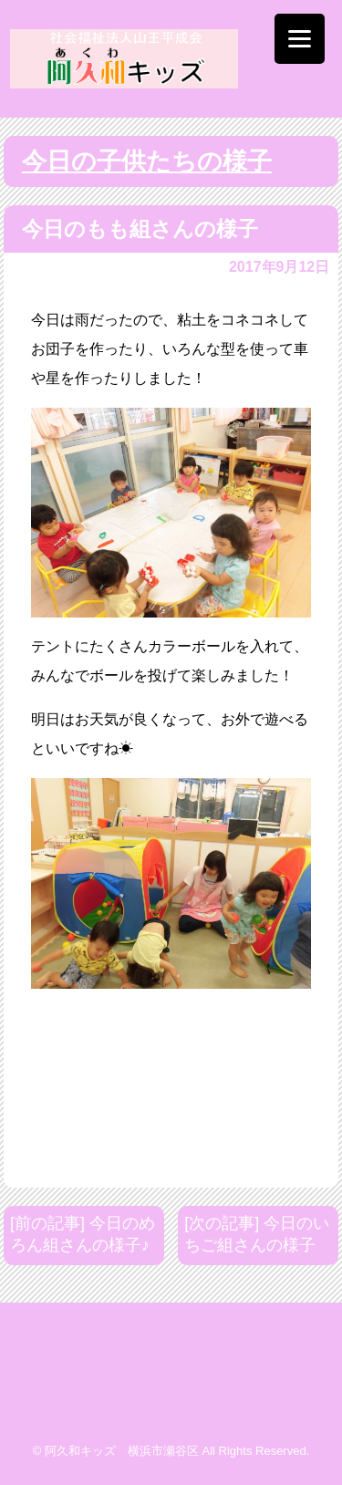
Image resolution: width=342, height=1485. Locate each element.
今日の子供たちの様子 (147, 161)
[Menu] (300, 39)
